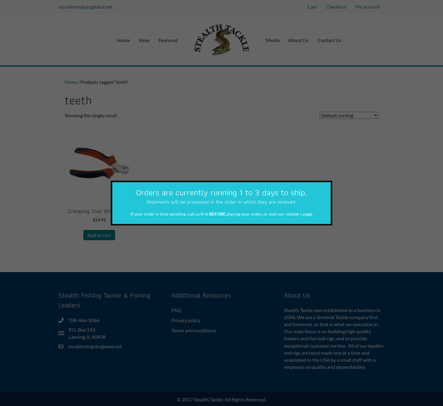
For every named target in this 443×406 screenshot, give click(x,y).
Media (272, 40)
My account (367, 7)
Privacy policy (186, 320)
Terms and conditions (193, 330)
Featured (168, 40)
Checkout (336, 7)
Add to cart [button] (99, 235)
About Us (298, 40)
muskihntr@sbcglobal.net (85, 7)
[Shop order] (349, 115)
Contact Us (329, 40)
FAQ (176, 310)
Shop (144, 40)
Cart (312, 7)
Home (123, 40)
